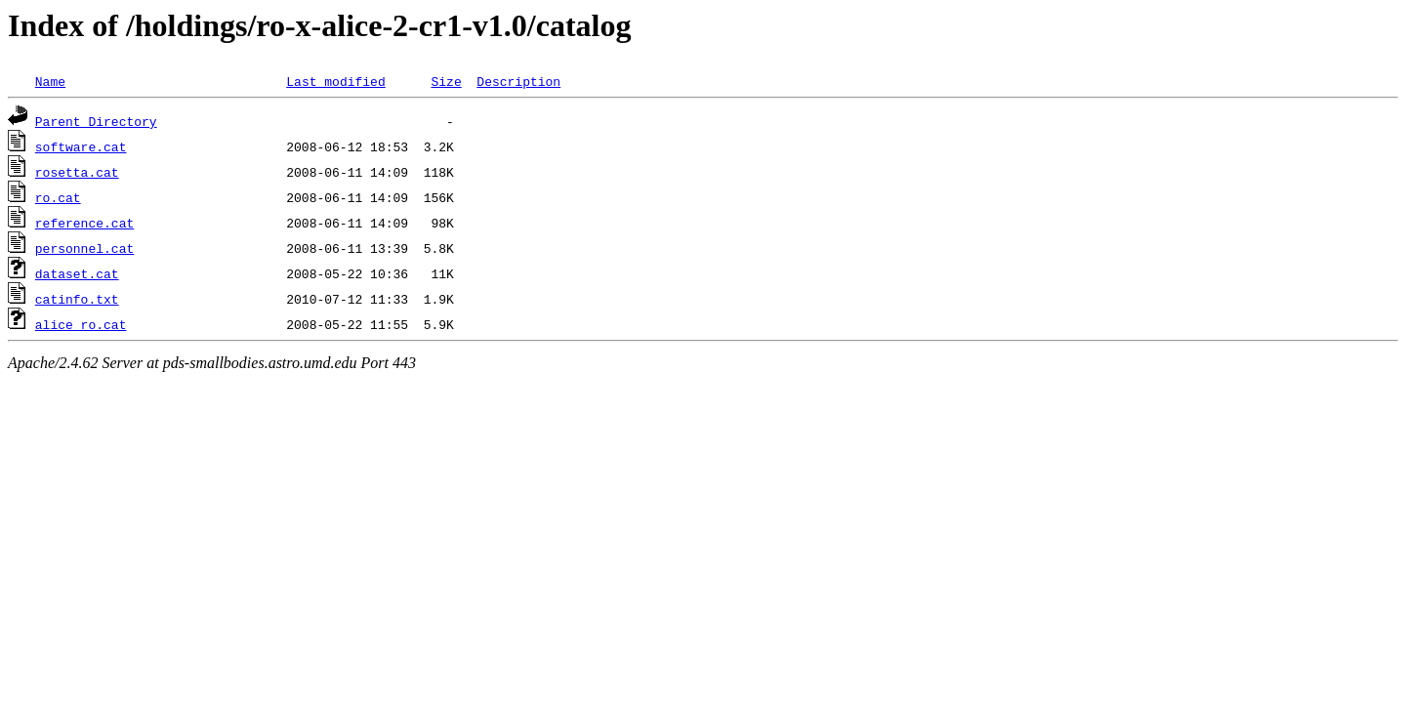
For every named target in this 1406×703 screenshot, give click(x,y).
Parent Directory (96, 121)
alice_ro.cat (81, 324)
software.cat (81, 146)
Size (446, 81)
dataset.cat (77, 273)
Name (50, 81)
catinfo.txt (77, 299)
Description (518, 81)
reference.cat (84, 222)
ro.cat (58, 197)
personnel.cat (84, 248)
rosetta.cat (77, 172)
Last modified (335, 81)
